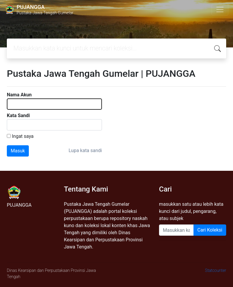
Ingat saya (23, 136)
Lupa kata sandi (85, 150)
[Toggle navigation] (220, 9)
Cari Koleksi (209, 230)
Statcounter (215, 270)
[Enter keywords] (176, 230)
